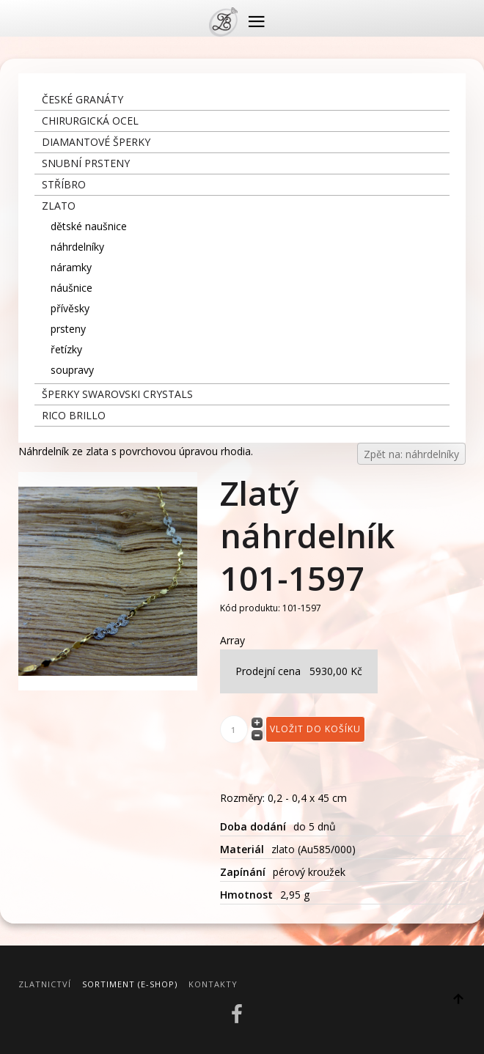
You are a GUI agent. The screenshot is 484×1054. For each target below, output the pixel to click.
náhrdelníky (77, 247)
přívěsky (70, 308)
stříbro (64, 184)
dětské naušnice (89, 226)
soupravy (72, 370)
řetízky (66, 349)
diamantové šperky (96, 142)
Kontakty (213, 984)
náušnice (71, 288)
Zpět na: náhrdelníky (411, 454)
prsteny (68, 329)
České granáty (82, 99)
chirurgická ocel (90, 121)
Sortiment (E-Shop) (129, 984)
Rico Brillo (74, 415)
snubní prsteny (86, 163)
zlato (59, 206)
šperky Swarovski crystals (117, 394)
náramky (71, 267)
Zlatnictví (44, 984)
